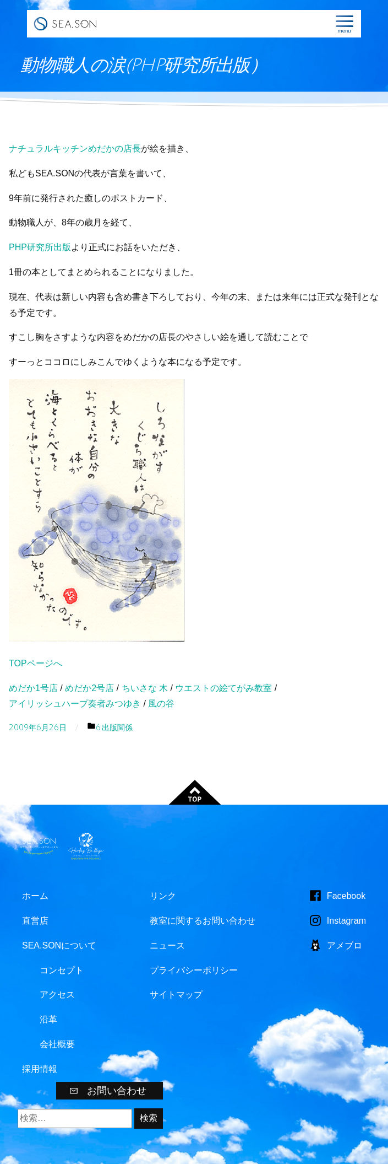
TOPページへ (35, 663)
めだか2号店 (89, 688)
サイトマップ (176, 994)
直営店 (35, 920)
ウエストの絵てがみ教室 (223, 688)
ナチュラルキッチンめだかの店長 (75, 148)
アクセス (57, 994)
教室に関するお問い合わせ (202, 920)
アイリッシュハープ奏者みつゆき (75, 703)
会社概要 (57, 1044)
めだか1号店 (33, 688)
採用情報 (39, 1069)
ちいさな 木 (145, 688)
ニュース (167, 945)
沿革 (48, 1019)
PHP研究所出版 (40, 247)
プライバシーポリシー (194, 970)
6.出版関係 (114, 728)
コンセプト (62, 970)
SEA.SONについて (59, 945)
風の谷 (161, 703)
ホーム (35, 896)
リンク (163, 896)
